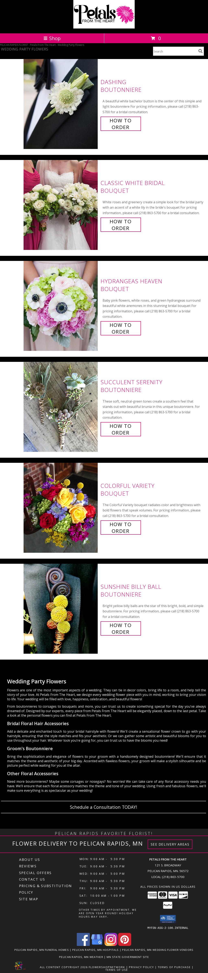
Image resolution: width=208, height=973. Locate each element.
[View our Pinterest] (124, 945)
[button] (168, 919)
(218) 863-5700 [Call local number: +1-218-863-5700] (173, 877)
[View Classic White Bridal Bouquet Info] (61, 205)
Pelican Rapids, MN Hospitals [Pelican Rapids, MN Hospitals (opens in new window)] (95, 949)
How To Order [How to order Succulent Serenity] (121, 429)
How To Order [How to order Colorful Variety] (121, 527)
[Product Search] (175, 51)
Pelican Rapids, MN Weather (81, 957)
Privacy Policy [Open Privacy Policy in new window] (141, 967)
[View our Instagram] (110, 945)
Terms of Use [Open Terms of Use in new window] (116, 969)
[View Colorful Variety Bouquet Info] (61, 508)
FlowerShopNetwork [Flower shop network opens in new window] (107, 967)
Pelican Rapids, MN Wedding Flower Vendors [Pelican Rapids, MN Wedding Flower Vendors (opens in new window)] (157, 949)
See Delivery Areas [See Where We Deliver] (170, 844)
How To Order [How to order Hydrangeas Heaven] (121, 328)
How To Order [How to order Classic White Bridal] (121, 224)
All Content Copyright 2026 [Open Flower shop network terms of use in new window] (64, 967)
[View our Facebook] (83, 945)
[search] (200, 51)
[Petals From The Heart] (104, 27)
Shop (52, 38)
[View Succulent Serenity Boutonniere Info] (61, 407)
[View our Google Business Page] (97, 945)
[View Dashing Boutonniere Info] (61, 104)
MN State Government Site (128, 957)
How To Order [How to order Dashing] (121, 123)
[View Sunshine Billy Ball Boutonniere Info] (61, 609)
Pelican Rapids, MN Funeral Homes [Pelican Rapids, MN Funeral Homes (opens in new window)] (41, 949)
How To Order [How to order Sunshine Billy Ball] (121, 628)
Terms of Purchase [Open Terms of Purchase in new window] (174, 967)
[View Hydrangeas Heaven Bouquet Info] (61, 306)
